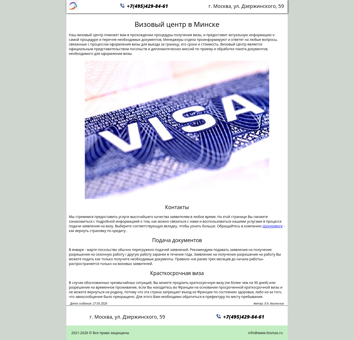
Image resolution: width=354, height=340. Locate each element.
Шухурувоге (273, 226)
